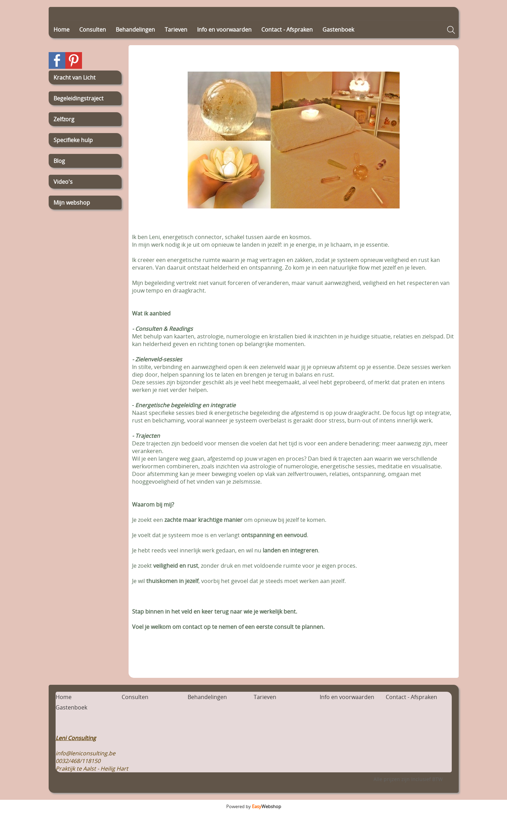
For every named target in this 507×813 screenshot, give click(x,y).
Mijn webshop (72, 202)
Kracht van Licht (75, 77)
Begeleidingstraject (79, 98)
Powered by (253, 806)
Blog (59, 161)
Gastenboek (338, 29)
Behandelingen (135, 29)
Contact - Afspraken (287, 29)
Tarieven (176, 29)
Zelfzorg (64, 119)
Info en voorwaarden (224, 29)
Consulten (92, 29)
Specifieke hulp (73, 140)
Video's (63, 182)
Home (61, 29)
